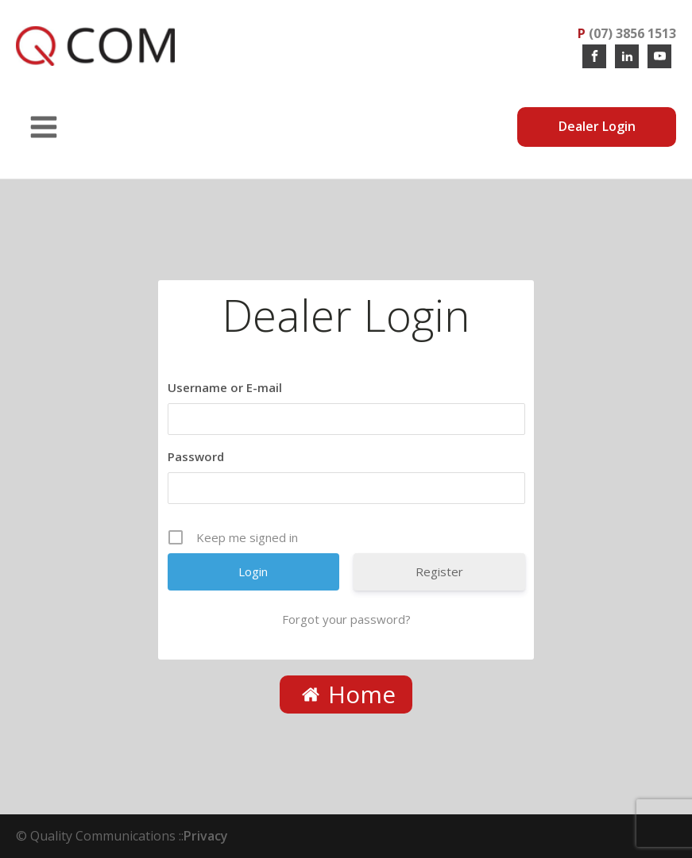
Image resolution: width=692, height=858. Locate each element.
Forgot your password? (346, 619)
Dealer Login (597, 126)
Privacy (206, 836)
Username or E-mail (225, 387)
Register (439, 571)
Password (196, 456)
